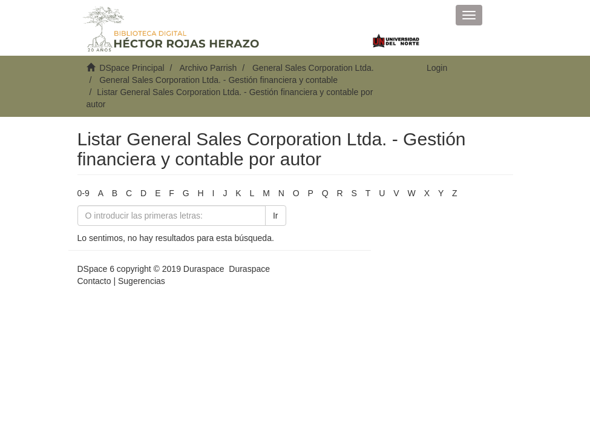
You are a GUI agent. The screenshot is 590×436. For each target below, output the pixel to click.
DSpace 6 (95, 269)
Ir (275, 215)
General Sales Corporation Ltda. (313, 68)
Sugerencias (141, 281)
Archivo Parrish (208, 68)
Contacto (94, 281)
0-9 (83, 193)
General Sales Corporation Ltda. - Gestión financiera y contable (218, 80)
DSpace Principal (131, 68)
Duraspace (249, 269)
